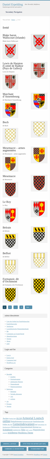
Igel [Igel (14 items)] (36, 424)
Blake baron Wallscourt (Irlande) (14, 36)
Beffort (7, 253)
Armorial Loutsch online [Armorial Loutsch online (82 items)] (23, 419)
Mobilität (13, 391)
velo (11, 396)
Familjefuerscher (12, 324)
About (8, 341)
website (12, 399)
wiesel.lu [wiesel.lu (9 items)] (5, 433)
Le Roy (7, 201)
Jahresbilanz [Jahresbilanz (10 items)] (41, 424)
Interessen (10, 389)
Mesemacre (9, 176)
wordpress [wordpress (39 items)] (12, 432)
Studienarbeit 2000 (37, 449)
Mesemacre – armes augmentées (14, 149)
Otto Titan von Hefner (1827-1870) (34, 444)
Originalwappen (15, 379)
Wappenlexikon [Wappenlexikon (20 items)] (39, 430)
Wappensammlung (16, 387)
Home (13, 20)
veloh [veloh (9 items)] (27, 430)
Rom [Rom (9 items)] (40, 427)
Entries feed (10, 358)
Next (28, 307)
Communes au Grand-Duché (15, 334)
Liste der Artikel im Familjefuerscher (18, 321)
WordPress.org (11, 363)
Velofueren (10, 326)
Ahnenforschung (12, 336)
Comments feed (11, 360)
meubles (13, 377)
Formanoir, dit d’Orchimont (11, 280)
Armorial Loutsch (9, 444)
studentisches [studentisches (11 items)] (17, 430)
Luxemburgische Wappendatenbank (18, 329)
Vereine (9, 339)
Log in (9, 355)
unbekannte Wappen (16, 382)
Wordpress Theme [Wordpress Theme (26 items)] (25, 433)
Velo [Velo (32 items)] (23, 429)
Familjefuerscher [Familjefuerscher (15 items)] (38, 421)
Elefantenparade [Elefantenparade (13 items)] (27, 421)
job (8, 401)
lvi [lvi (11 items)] (46, 424)
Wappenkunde (14, 384)
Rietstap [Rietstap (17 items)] (36, 427)
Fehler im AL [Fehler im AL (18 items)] (7, 424)
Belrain (7, 227)
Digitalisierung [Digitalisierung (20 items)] (16, 421)
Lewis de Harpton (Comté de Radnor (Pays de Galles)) (13, 66)
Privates (9, 404)
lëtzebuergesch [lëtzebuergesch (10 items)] (7, 427)
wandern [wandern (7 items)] (31, 430)
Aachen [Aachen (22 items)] (6, 418)
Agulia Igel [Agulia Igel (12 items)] (12, 418)
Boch (6, 122)
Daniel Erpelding (13, 4)
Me (8, 331)
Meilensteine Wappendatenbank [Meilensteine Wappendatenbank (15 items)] (21, 427)
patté (8, 344)
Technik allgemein (16, 394)
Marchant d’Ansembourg (11, 95)
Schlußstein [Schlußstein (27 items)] (8, 430)
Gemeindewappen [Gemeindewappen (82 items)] (24, 424)
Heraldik (9, 374)
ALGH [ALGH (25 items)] (19, 418)
